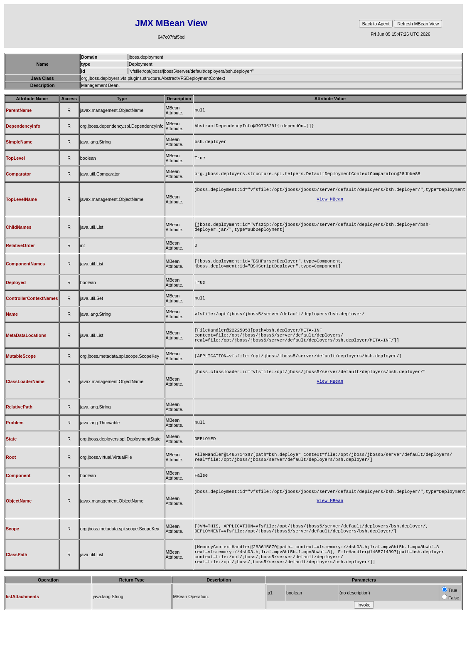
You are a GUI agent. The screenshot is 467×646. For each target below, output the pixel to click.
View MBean (330, 205)
